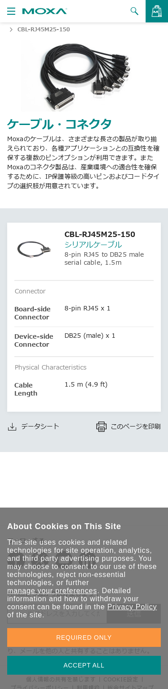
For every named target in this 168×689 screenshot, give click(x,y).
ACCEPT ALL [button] (84, 665)
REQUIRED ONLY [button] (84, 637)
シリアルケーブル (93, 244)
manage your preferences (52, 590)
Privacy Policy (132, 607)
